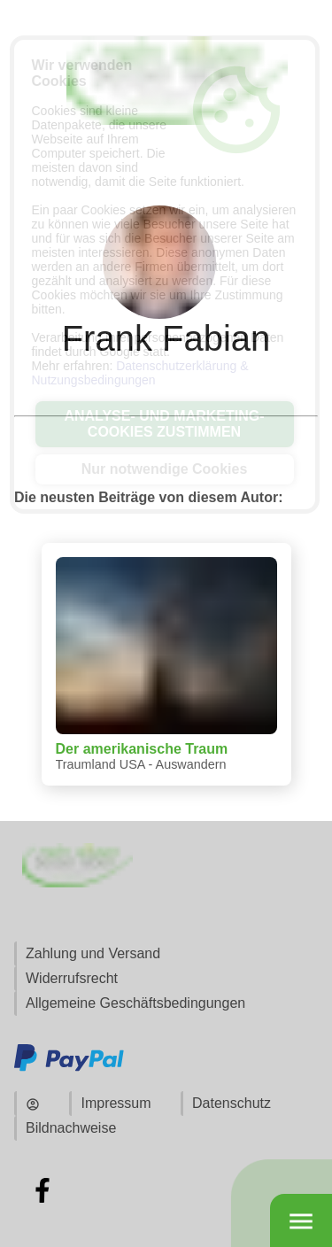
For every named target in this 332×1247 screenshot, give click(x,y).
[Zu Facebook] (42, 1190)
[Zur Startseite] (166, 142)
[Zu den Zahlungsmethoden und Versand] (69, 1068)
